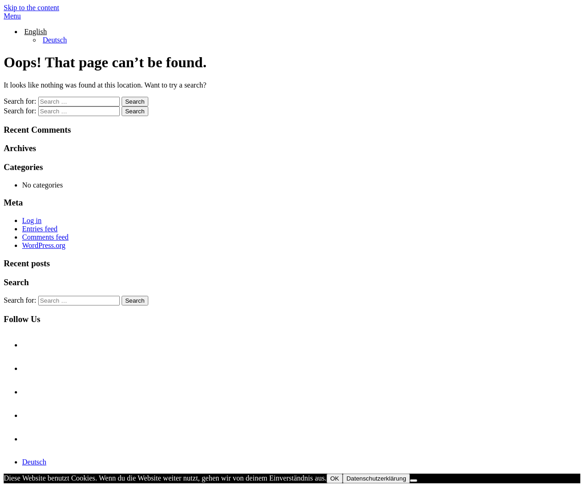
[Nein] (413, 480)
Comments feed (45, 237)
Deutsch (34, 462)
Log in (31, 220)
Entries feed (40, 229)
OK (334, 478)
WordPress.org (43, 245)
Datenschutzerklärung (376, 478)
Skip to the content (31, 8)
